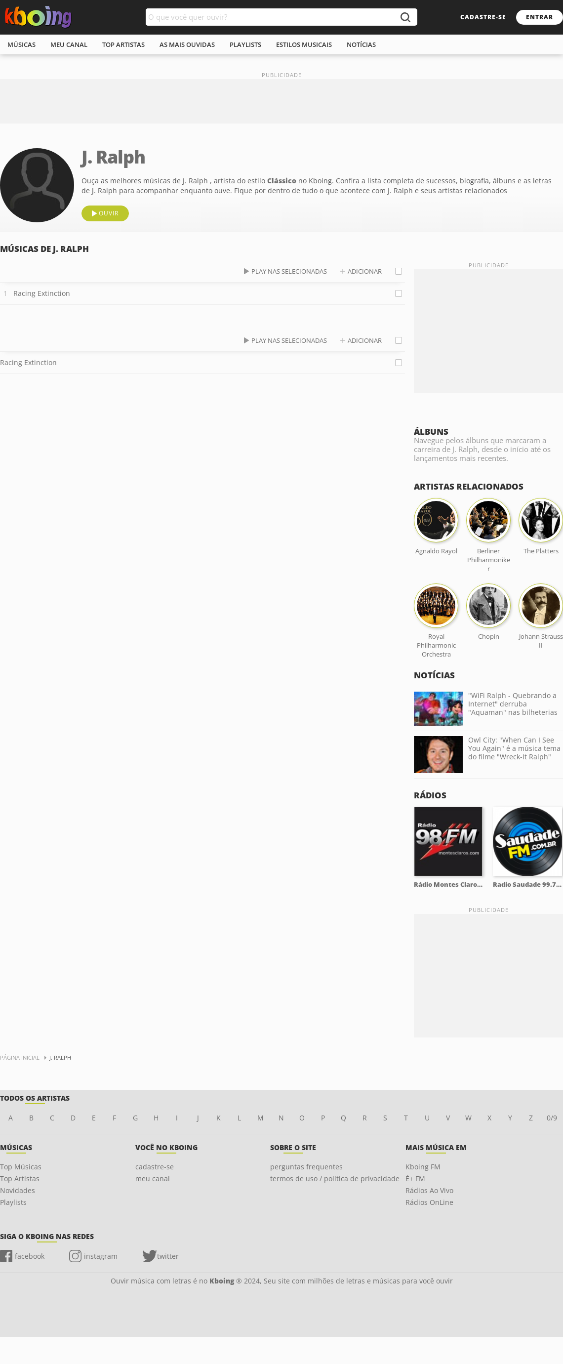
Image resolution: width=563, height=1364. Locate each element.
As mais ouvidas (187, 44)
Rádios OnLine (429, 1202)
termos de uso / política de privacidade (335, 1178)
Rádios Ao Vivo (429, 1190)
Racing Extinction (41, 293)
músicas (21, 44)
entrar (539, 17)
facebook (29, 1256)
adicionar (365, 271)
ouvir (109, 213)
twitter (168, 1256)
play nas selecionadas (289, 271)
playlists (245, 44)
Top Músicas (20, 1166)
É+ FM (415, 1178)
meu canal (68, 44)
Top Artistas (20, 1178)
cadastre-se (483, 17)
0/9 (552, 1117)
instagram (101, 1256)
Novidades (17, 1190)
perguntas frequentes (306, 1166)
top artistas (123, 44)
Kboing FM (423, 1166)
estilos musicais (304, 44)
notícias (361, 44)
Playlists (13, 1202)
